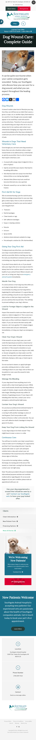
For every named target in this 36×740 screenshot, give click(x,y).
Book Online (12, 8)
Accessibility (28, 721)
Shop (15, 23)
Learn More (18, 629)
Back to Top (24, 723)
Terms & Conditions (18, 721)
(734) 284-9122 (19, 4)
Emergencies (24, 8)
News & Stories (8, 530)
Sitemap (17, 723)
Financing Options (9, 526)
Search (11, 723)
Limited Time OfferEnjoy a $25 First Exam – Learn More (17, 30)
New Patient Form (9, 521)
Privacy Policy (7, 721)
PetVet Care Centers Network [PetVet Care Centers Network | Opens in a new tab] (20, 732)
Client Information (9, 517)
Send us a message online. (18, 695)
